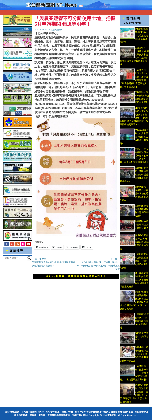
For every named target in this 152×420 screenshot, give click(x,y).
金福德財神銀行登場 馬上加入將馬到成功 (142, 224)
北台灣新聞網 (56, 30)
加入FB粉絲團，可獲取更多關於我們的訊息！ (76, 276)
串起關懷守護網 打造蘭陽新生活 (142, 336)
